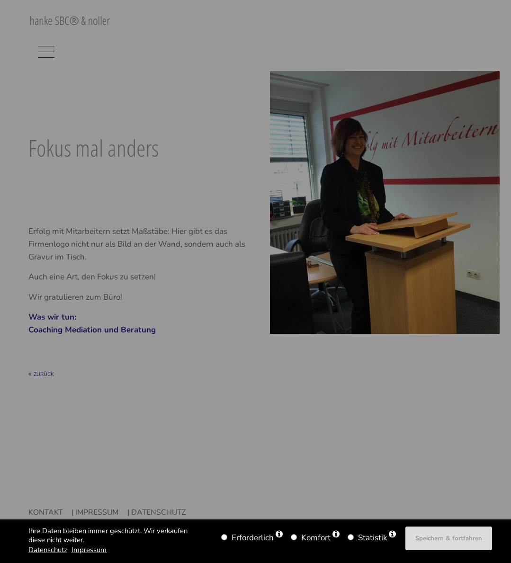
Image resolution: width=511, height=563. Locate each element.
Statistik (372, 537)
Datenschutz (47, 549)
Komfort (316, 537)
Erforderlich (253, 537)
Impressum (89, 549)
